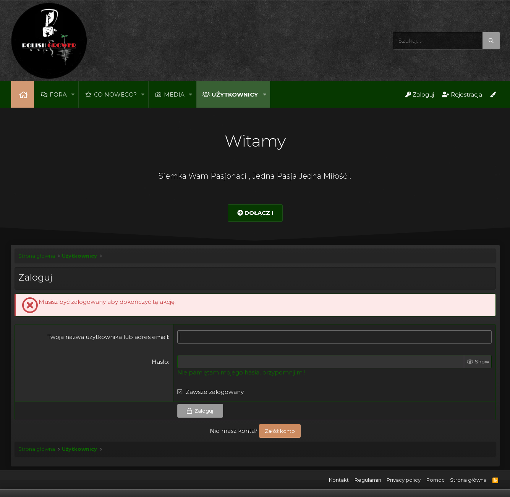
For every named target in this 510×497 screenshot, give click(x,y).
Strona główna (22, 94)
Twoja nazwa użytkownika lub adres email (107, 336)
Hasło (160, 361)
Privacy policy (404, 480)
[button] (73, 94)
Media (174, 94)
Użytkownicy (235, 94)
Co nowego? (115, 94)
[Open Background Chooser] (493, 94)
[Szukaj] (446, 40)
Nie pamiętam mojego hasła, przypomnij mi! (241, 372)
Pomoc (435, 480)
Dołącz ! (255, 212)
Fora (58, 94)
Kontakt (339, 480)
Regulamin (368, 480)
